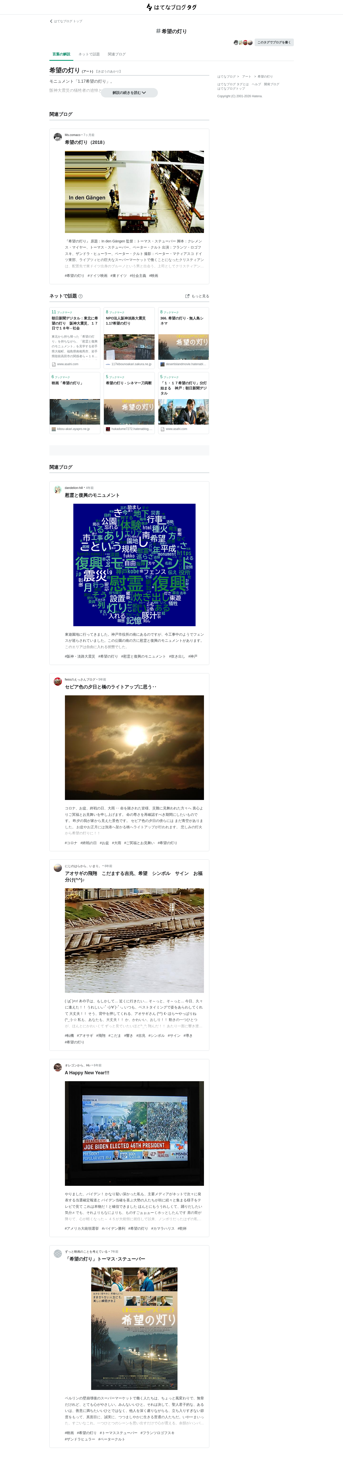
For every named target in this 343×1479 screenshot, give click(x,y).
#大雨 (116, 843)
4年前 (90, 488)
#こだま (114, 1035)
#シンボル (156, 1035)
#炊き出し (177, 656)
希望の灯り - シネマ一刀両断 (129, 383)
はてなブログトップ (231, 88)
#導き (188, 1035)
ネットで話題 (89, 54)
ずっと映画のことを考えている (86, 1251)
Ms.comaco (72, 135)
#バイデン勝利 (113, 1228)
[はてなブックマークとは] (80, 296)
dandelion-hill (74, 488)
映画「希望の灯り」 (68, 383)
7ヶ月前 (89, 135)
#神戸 (193, 656)
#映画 (153, 276)
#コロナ (71, 843)
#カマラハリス (163, 1228)
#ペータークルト (111, 1439)
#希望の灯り (75, 276)
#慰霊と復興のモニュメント (143, 656)
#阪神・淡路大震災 (80, 656)
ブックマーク (62, 312)
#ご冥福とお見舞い (139, 843)
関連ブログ (117, 54)
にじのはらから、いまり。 (83, 866)
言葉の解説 (61, 54)
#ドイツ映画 (97, 276)
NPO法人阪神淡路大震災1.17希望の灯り (126, 320)
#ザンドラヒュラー (80, 1439)
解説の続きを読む (129, 93)
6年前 (109, 866)
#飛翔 (100, 1035)
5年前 (102, 679)
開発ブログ (271, 84)
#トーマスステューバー (119, 1433)
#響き (128, 1035)
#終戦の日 (88, 843)
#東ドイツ (119, 276)
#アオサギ (85, 1035)
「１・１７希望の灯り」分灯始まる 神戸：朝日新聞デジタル (183, 388)
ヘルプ (256, 84)
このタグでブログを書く (274, 42)
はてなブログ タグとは (233, 84)
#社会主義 (138, 276)
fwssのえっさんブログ (80, 679)
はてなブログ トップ (65, 21)
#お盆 (104, 843)
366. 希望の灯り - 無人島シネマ (182, 320)
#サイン (174, 1035)
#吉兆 (140, 1035)
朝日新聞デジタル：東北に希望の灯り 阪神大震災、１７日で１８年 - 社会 (75, 323)
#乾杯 (182, 1228)
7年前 (115, 1251)
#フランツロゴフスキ (158, 1433)
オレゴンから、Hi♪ (78, 1065)
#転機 (69, 1035)
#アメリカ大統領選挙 (82, 1228)
